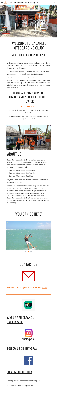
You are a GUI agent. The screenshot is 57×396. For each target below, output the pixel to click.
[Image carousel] (28, 236)
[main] (28, 49)
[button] (2, 2)
